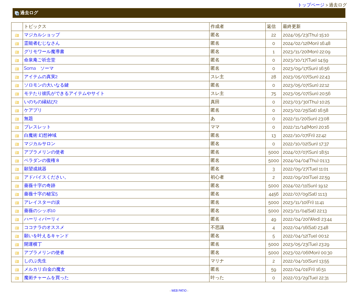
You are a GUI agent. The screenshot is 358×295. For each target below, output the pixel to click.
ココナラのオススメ (44, 227)
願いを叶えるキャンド (46, 235)
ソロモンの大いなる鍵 (46, 85)
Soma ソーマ (39, 68)
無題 (28, 118)
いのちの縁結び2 (41, 101)
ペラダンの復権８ (42, 160)
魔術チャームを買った (46, 277)
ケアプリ (33, 110)
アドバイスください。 (46, 177)
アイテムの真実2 (41, 76)
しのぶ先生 (35, 260)
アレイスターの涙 (42, 202)
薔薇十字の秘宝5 (41, 193)
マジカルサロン (39, 143)
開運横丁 (33, 244)
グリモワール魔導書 (44, 51)
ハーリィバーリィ (42, 219)
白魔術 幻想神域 (40, 135)
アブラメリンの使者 (44, 152)
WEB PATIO (179, 290)
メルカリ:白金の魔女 (44, 269)
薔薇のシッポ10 (40, 210)
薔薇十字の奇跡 (39, 185)
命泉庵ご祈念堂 (39, 60)
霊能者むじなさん (42, 43)
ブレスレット (37, 126)
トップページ (311, 5)
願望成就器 (35, 168)
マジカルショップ (42, 34)
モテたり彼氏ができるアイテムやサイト (64, 93)
